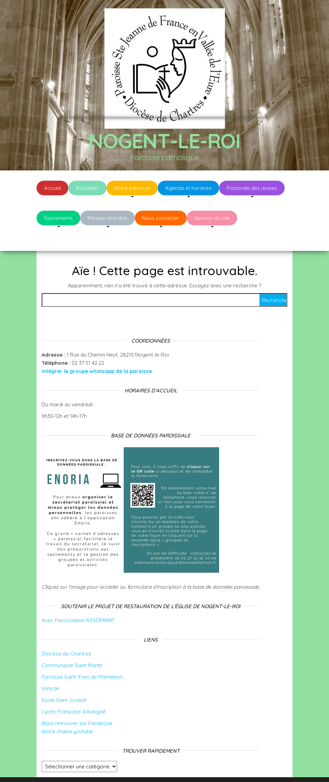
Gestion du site (212, 218)
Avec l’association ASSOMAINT (78, 600)
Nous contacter (160, 218)
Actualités (87, 188)
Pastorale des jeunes (252, 188)
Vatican (50, 668)
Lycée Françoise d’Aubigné (74, 691)
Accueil (52, 188)
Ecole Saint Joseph (64, 679)
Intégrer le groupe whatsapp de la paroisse (97, 350)
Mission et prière (107, 218)
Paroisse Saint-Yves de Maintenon (82, 656)
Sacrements (58, 218)
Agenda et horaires (188, 188)
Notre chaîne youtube (67, 711)
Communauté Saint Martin (72, 645)
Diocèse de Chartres (66, 633)
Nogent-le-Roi (164, 140)
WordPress (169, 767)
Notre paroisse (132, 188)
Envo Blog (218, 767)
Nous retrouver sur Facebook (77, 703)
